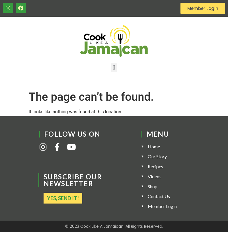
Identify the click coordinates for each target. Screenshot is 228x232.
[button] (114, 67)
